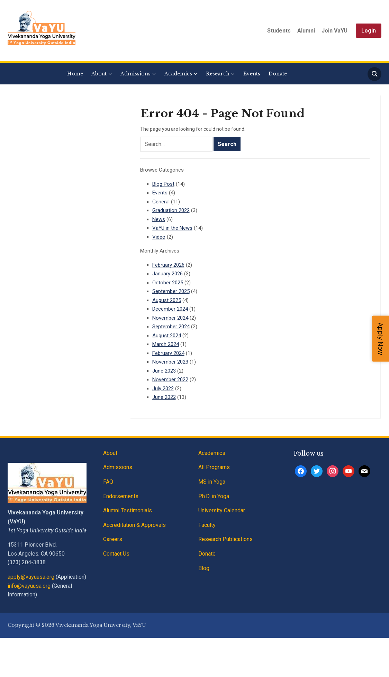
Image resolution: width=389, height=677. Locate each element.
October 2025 (167, 283)
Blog (203, 568)
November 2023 (170, 362)
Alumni (306, 30)
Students (279, 30)
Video (158, 237)
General (161, 202)
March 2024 (165, 344)
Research (217, 74)
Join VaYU (334, 30)
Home (75, 74)
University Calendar (221, 510)
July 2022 (163, 388)
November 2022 (170, 379)
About (99, 74)
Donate (278, 74)
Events (251, 74)
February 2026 (168, 265)
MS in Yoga (211, 481)
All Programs (214, 467)
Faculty (207, 525)
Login (368, 30)
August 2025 (166, 300)
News (158, 219)
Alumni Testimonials (127, 510)
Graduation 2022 (171, 210)
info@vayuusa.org (29, 586)
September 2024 (171, 326)
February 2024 (168, 353)
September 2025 (171, 291)
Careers (112, 539)
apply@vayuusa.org (31, 577)
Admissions (135, 74)
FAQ (108, 481)
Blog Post (163, 184)
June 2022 (164, 397)
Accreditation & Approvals (134, 525)
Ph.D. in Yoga (213, 496)
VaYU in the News (172, 228)
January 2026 (167, 274)
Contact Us (116, 553)
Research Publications (225, 539)
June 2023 (164, 371)
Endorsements (120, 496)
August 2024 (166, 335)
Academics (178, 74)
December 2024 (170, 309)
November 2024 (170, 318)
